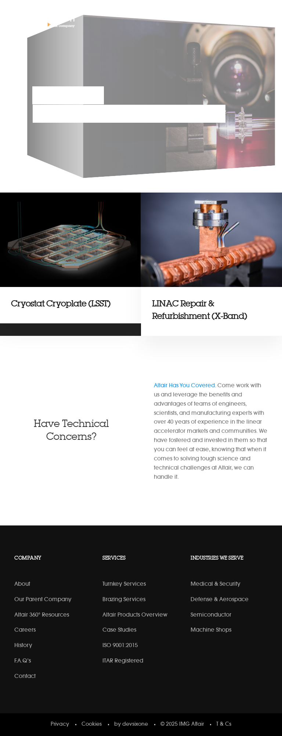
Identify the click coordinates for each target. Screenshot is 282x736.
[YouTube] (241, 18)
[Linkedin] (225, 18)
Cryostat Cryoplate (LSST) (61, 303)
